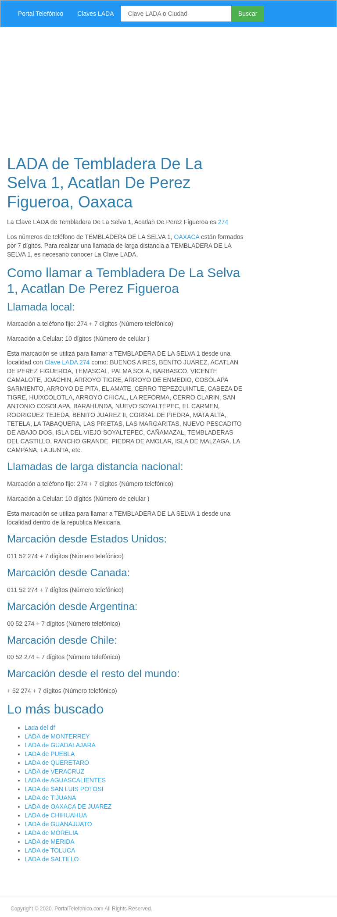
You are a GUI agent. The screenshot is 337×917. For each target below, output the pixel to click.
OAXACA (187, 236)
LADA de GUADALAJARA (60, 745)
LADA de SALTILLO (52, 859)
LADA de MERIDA (50, 841)
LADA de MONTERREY (57, 736)
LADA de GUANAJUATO (58, 824)
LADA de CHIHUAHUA (56, 815)
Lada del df (40, 727)
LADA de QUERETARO (57, 762)
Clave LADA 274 (67, 362)
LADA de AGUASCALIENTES (65, 780)
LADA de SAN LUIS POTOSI (64, 788)
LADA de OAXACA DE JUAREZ (68, 806)
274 (223, 221)
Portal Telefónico (40, 13)
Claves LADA (95, 13)
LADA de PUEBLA (50, 753)
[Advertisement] (168, 88)
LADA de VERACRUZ (54, 771)
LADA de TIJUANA (50, 797)
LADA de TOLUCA (50, 850)
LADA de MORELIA (51, 832)
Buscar (248, 13)
